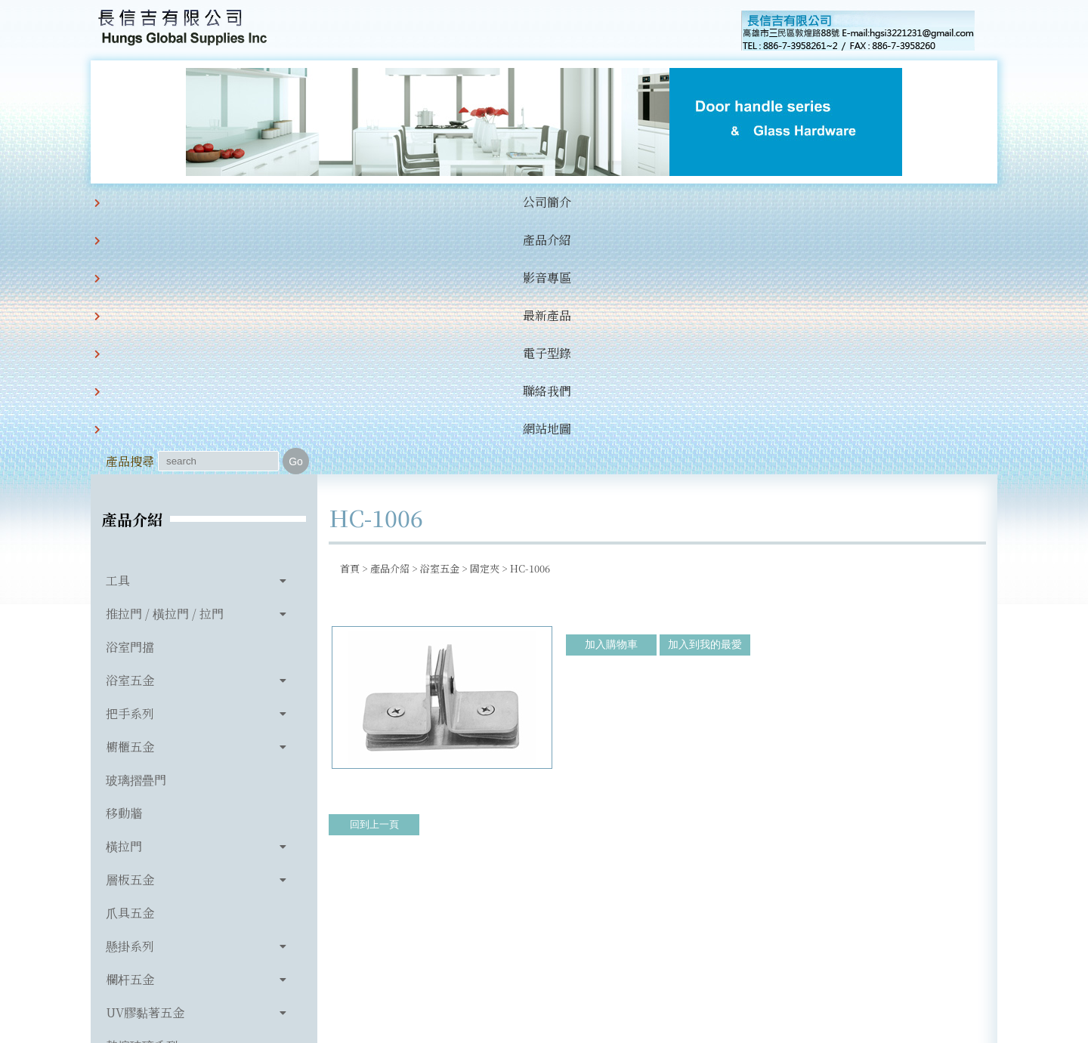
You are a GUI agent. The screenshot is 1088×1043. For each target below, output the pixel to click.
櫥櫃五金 (130, 493)
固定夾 (484, 315)
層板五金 (130, 626)
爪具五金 (130, 659)
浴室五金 (130, 427)
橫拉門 (124, 593)
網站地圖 (662, 202)
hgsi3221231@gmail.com (648, 961)
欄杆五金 (130, 726)
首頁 (350, 315)
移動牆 (124, 560)
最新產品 (430, 202)
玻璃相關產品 (142, 826)
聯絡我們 (585, 202)
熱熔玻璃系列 (142, 792)
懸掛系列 (130, 693)
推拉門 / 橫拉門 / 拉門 (165, 360)
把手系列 (130, 460)
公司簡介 (199, 202)
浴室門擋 (130, 394)
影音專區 (353, 202)
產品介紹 (276, 202)
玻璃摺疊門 (136, 526)
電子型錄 (508, 202)
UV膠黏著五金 (145, 759)
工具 (118, 327)
